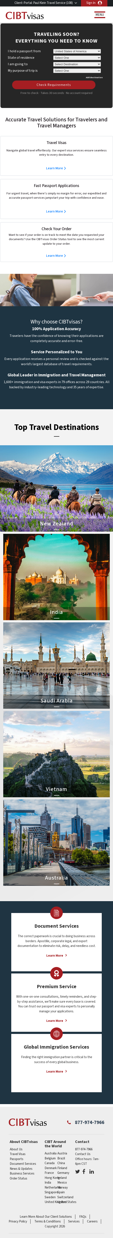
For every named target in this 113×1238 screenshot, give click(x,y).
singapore (51, 1192)
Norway (62, 1187)
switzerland (65, 1197)
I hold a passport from (24, 51)
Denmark (51, 1168)
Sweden (50, 1197)
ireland (62, 1178)
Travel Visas (18, 1154)
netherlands (53, 1187)
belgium (50, 1158)
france (49, 1173)
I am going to (18, 64)
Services (74, 1221)
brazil (61, 1158)
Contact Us (82, 1154)
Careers (92, 1221)
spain (61, 1192)
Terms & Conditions (47, 1221)
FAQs (82, 1216)
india (48, 1182)
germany (63, 1173)
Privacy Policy (18, 1221)
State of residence (21, 57)
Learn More (54, 168)
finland (62, 1168)
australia (50, 1153)
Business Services (22, 1173)
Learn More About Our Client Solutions (46, 1216)
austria (62, 1153)
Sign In (90, 3)
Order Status (18, 1178)
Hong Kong (52, 1178)
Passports (16, 1159)
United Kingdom (55, 1202)
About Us (16, 1149)
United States (66, 1202)
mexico (62, 1182)
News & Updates (21, 1169)
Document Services (23, 1164)
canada (50, 1163)
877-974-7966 (89, 1122)
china (61, 1163)
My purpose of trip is (23, 70)
